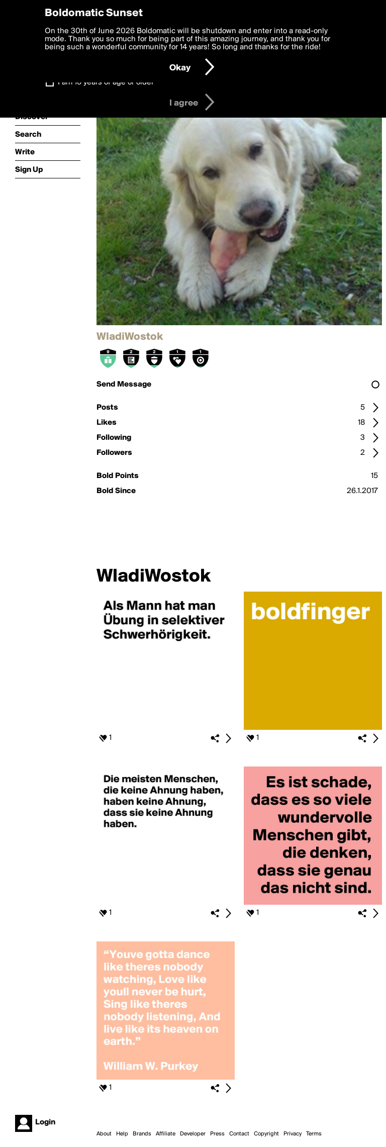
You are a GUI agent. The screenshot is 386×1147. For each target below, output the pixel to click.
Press (217, 1134)
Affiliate (165, 1134)
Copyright (266, 1134)
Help (122, 1134)
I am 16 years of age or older (106, 82)
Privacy (292, 1134)
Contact (239, 1134)
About (104, 1134)
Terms (314, 1134)
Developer (193, 1134)
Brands (142, 1134)
